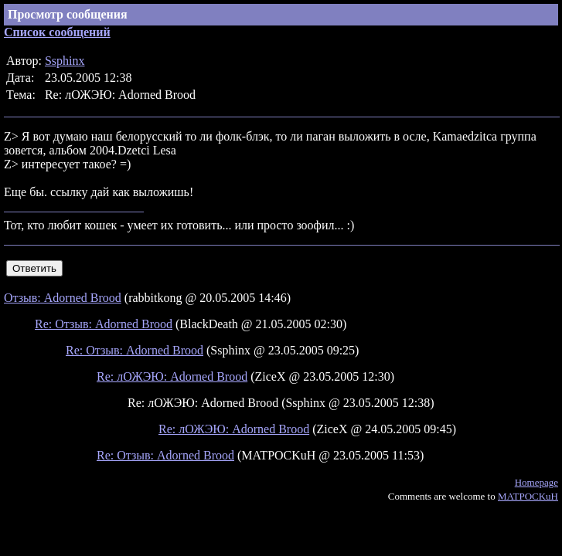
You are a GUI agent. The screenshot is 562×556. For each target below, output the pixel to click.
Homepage (536, 482)
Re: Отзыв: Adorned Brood (103, 324)
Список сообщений (57, 32)
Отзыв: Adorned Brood (62, 297)
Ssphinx (65, 60)
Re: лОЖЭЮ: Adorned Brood (172, 376)
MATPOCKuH (528, 496)
